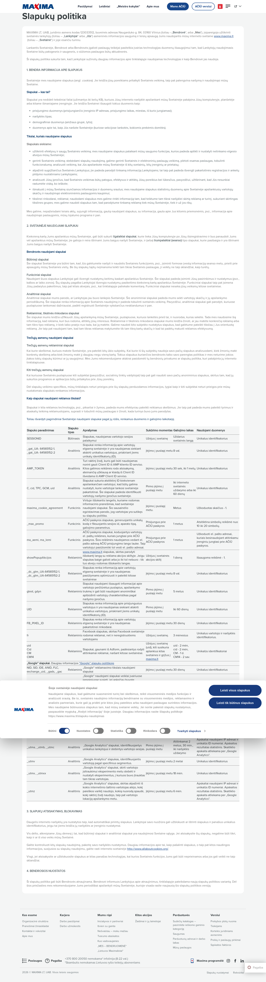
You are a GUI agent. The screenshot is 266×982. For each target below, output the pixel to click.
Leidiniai (104, 6)
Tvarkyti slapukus (189, 974)
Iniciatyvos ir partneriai (110, 921)
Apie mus (153, 6)
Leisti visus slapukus (235, 934)
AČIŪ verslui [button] (203, 6)
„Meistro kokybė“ (128, 6)
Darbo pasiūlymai (69, 921)
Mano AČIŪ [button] (177, 6)
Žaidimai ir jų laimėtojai (148, 921)
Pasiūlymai (85, 6)
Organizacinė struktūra (35, 921)
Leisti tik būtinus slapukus (235, 946)
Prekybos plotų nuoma (223, 921)
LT (238, 6)
